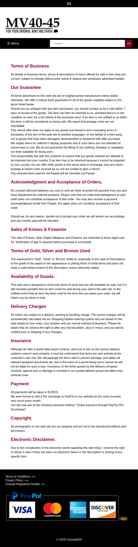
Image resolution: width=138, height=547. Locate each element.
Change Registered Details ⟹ (25, 484)
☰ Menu (13, 43)
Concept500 (74, 539)
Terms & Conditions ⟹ (20, 476)
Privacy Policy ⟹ (16, 480)
